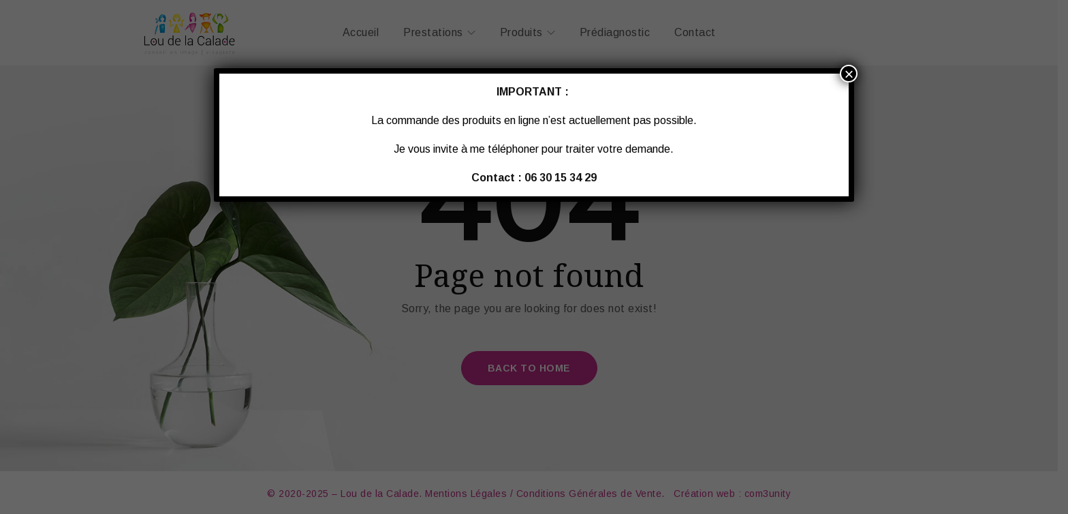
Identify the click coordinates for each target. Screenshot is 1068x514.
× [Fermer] (848, 73)
